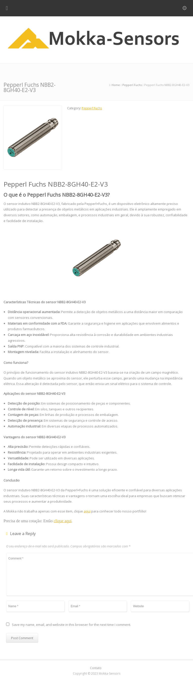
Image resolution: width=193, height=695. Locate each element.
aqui (87, 511)
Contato (96, 668)
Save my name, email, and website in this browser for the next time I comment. (71, 625)
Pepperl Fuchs (92, 108)
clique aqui (62, 521)
